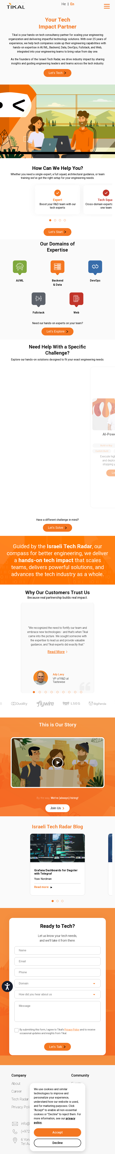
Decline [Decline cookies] (57, 1143)
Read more (44, 838)
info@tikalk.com (33, 1075)
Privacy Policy (71, 980)
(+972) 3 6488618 (34, 1082)
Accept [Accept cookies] (57, 1132)
